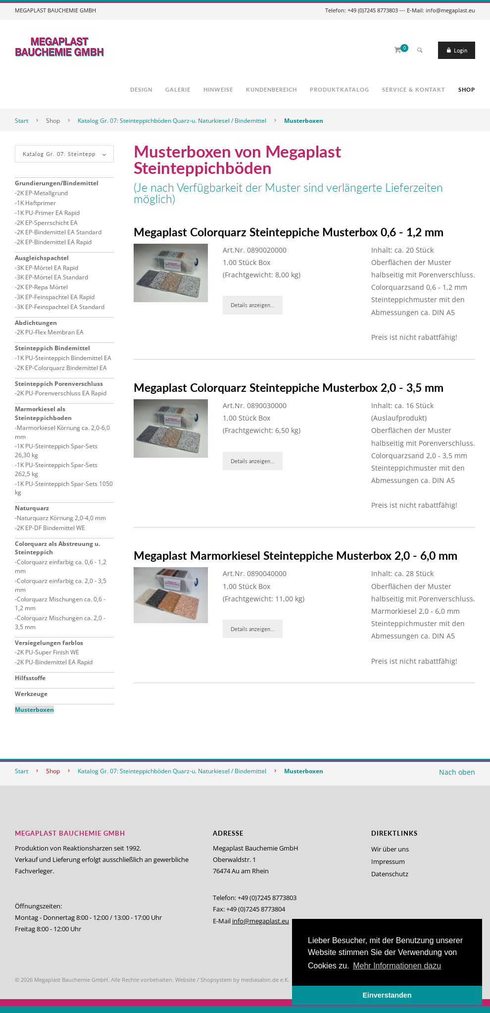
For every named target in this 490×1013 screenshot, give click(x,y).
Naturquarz (32, 508)
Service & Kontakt (413, 89)
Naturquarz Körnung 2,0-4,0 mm (61, 518)
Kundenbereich (271, 89)
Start (21, 120)
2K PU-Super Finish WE (48, 652)
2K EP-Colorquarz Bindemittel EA (62, 368)
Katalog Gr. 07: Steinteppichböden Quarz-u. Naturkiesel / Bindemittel (172, 120)
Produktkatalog (339, 89)
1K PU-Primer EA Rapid (48, 213)
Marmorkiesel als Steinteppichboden (43, 413)
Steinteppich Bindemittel (52, 348)
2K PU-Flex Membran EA (50, 332)
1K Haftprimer (36, 203)
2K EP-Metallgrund (42, 193)
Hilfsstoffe (30, 678)
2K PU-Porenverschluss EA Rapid (61, 393)
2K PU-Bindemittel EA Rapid (55, 662)
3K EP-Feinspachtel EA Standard (60, 307)
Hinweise (218, 89)
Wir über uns (390, 849)
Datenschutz (389, 873)
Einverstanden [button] (386, 995)
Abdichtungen (36, 323)
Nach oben (457, 772)
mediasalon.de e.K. (265, 979)
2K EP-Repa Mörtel (42, 287)
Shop (466, 89)
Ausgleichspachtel (42, 258)
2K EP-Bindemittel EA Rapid (54, 242)
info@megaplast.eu (260, 920)
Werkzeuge (31, 694)
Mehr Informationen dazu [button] (397, 965)
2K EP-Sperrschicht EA (47, 222)
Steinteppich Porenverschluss (59, 383)
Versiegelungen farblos (49, 643)
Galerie (178, 89)
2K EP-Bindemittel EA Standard (59, 232)
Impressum (388, 861)
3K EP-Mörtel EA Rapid (47, 268)
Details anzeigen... (253, 305)
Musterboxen (303, 120)
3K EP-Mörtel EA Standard (52, 277)
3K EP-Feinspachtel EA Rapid (56, 297)
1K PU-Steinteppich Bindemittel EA (64, 358)
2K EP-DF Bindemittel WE (51, 528)
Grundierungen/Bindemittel (56, 183)
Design (141, 89)
